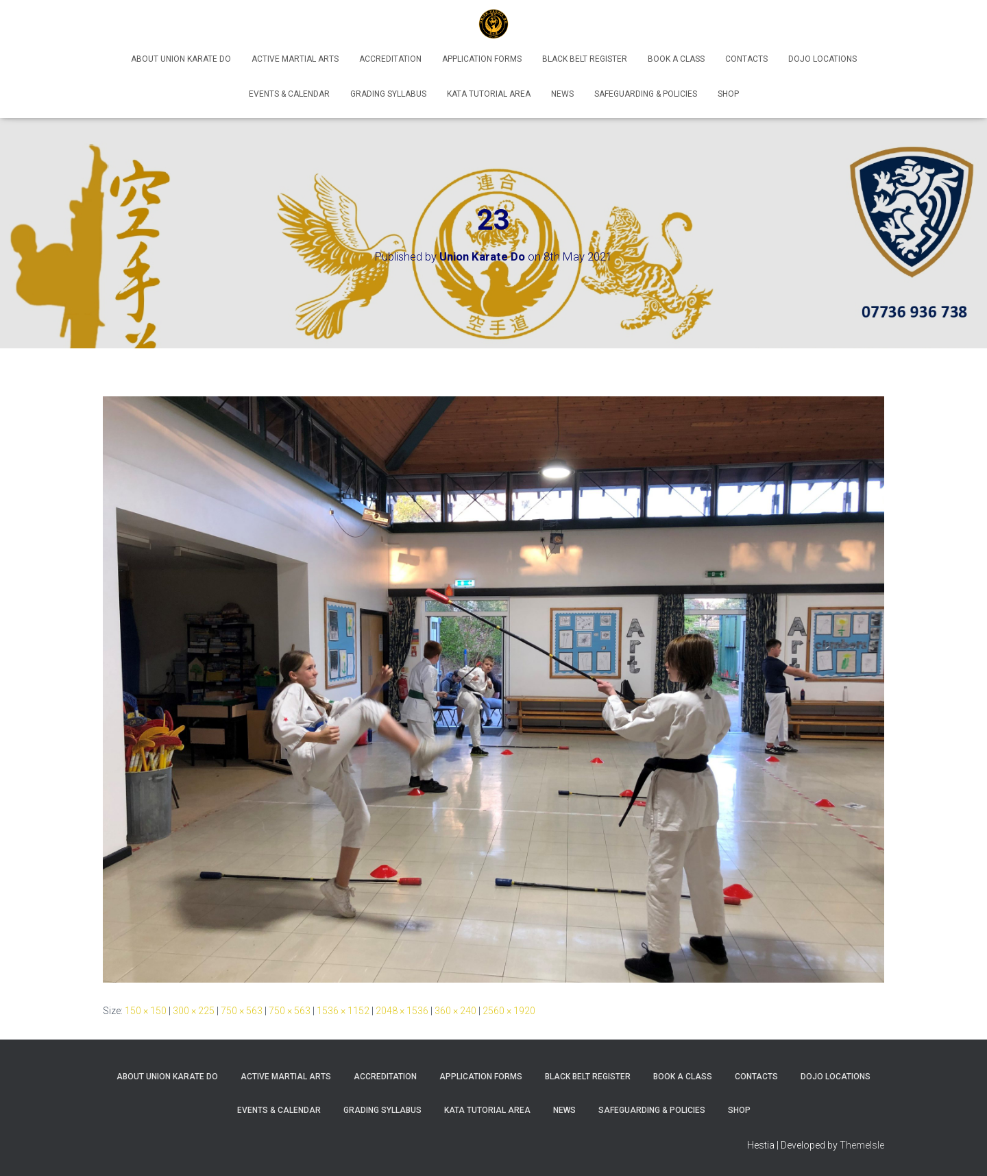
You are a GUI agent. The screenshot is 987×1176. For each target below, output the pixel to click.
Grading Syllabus (388, 94)
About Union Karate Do (181, 59)
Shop (728, 94)
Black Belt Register (584, 59)
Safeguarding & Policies (645, 94)
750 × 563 (242, 1010)
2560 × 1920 (509, 1010)
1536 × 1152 (343, 1010)
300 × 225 (194, 1010)
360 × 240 (455, 1010)
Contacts (746, 59)
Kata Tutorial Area (489, 94)
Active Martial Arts (295, 59)
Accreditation (390, 59)
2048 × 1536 (402, 1010)
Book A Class (676, 59)
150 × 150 (146, 1010)
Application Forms (482, 59)
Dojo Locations (822, 59)
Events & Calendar (289, 94)
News (562, 94)
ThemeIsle (862, 1145)
